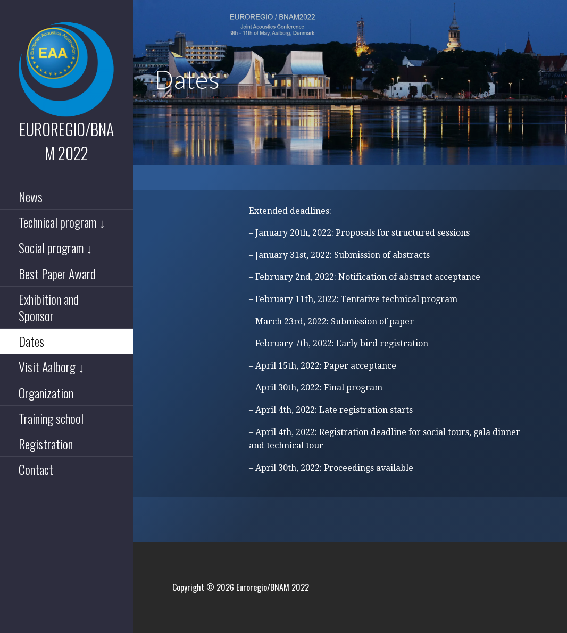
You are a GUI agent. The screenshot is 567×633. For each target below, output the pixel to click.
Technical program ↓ (62, 221)
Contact (36, 469)
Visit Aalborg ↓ (52, 366)
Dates (31, 341)
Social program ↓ (56, 247)
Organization (46, 392)
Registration (46, 443)
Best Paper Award (57, 273)
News (31, 196)
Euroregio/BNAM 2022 (66, 141)
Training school (51, 418)
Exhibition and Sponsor (49, 307)
